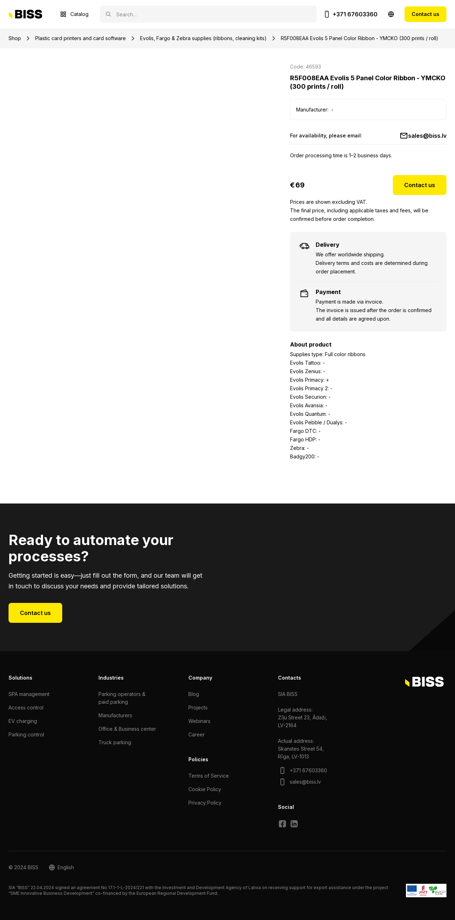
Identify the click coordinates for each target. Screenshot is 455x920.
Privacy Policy (204, 803)
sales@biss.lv (427, 135)
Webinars (199, 721)
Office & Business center (127, 729)
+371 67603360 (355, 14)
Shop (15, 38)
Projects (198, 707)
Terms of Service (208, 776)
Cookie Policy (204, 789)
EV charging (23, 721)
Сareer (196, 734)
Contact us (425, 14)
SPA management (29, 694)
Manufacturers (115, 715)
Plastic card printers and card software (80, 38)
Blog (193, 694)
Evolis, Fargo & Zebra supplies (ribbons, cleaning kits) (203, 38)
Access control (26, 707)
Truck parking (114, 742)
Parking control (26, 734)
